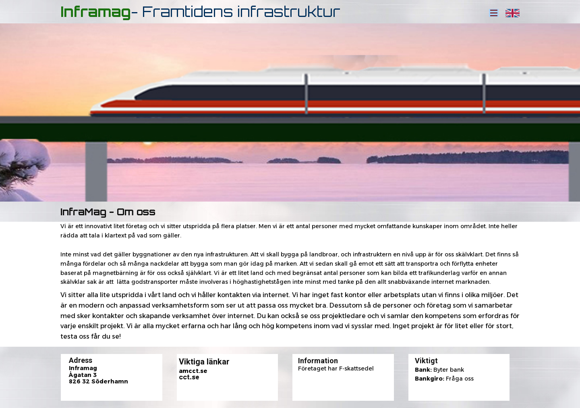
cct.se (189, 377)
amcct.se (193, 371)
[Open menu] (494, 13)
